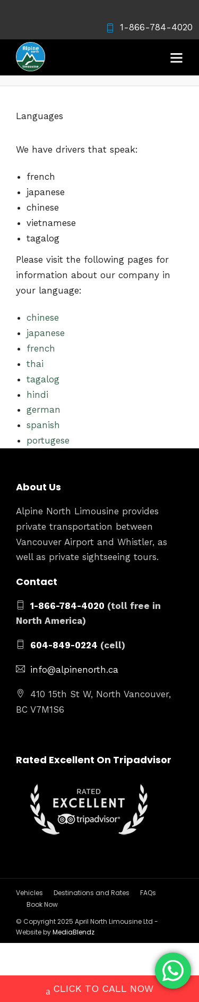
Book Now (42, 904)
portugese (48, 440)
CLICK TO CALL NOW (99, 990)
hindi (37, 394)
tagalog (43, 379)
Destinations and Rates (91, 892)
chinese (43, 317)
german (43, 409)
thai (35, 363)
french (41, 348)
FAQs (148, 892)
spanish (43, 425)
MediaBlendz (73, 932)
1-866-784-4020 (149, 27)
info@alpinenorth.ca (74, 669)
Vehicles (29, 892)
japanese (46, 333)
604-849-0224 (64, 645)
